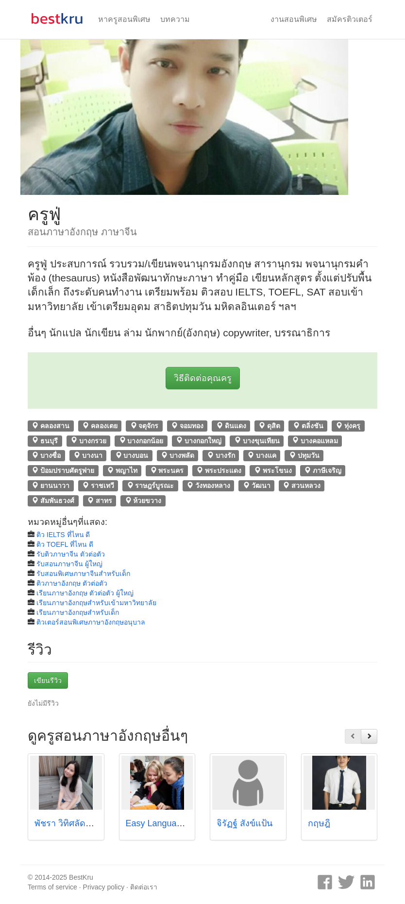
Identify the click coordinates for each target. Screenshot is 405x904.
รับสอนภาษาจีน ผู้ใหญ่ (69, 564)
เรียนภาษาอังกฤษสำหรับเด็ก (77, 612)
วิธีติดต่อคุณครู (203, 378)
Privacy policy (104, 887)
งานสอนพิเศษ (293, 19)
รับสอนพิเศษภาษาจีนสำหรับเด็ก (83, 573)
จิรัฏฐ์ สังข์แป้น (244, 823)
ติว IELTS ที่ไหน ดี (63, 535)
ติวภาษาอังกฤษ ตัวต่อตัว (71, 583)
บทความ (175, 19)
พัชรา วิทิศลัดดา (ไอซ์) (77, 823)
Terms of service (52, 887)
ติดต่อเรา (143, 887)
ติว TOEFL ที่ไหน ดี (64, 544)
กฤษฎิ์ (319, 823)
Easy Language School (171, 823)
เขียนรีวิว (48, 680)
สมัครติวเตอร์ (349, 19)
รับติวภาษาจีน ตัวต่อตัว (70, 554)
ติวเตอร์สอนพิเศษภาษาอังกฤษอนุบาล (90, 622)
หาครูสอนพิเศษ (124, 19)
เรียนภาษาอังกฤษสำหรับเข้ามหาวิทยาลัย (96, 603)
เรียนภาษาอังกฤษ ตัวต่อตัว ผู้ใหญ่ (85, 593)
